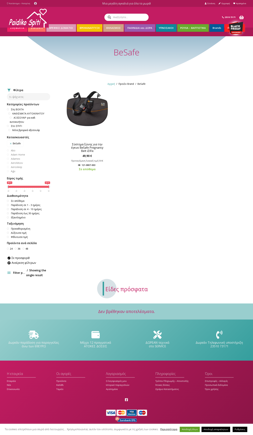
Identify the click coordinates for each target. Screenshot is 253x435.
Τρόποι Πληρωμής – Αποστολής (172, 381)
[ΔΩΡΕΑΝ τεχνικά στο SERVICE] (157, 335)
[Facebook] (35, 3)
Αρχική (111, 83)
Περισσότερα (168, 429)
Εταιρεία (11, 381)
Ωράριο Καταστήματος (167, 389)
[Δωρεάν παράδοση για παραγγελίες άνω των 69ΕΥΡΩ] (33, 335)
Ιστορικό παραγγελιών (117, 384)
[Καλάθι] (241, 17)
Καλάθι (60, 384)
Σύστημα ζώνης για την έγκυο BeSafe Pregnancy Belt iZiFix (87, 147)
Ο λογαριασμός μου (116, 381)
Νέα (9, 384)
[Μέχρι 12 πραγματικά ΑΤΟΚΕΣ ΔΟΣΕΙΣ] (95, 335)
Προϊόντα (61, 381)
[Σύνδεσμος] (28, 17)
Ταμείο (59, 389)
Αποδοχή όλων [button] (190, 429)
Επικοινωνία (13, 389)
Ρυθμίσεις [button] (240, 429)
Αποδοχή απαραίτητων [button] (216, 429)
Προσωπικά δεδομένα (216, 384)
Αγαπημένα (112, 389)
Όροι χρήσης (211, 389)
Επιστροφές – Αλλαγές (216, 381)
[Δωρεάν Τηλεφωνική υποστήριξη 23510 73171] (219, 335)
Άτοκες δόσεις (162, 384)
